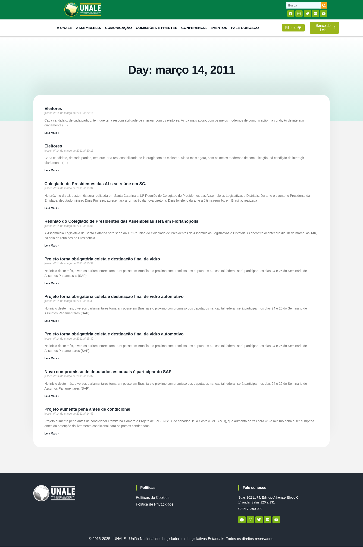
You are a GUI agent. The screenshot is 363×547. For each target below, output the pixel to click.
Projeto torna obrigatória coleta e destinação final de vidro (102, 259)
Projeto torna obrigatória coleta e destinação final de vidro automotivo (114, 296)
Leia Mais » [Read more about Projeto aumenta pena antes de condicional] (51, 433)
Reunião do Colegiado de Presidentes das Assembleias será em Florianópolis (121, 221)
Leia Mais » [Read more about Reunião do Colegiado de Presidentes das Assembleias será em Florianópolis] (51, 245)
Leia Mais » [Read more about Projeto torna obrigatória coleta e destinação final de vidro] (51, 283)
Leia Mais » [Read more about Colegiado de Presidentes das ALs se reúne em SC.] (51, 208)
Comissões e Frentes (156, 28)
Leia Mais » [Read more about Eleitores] (51, 133)
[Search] (324, 5)
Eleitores (53, 108)
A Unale (64, 28)
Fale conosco (254, 488)
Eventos (219, 28)
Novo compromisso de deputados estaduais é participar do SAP (108, 372)
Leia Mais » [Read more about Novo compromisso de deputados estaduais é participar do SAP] (51, 396)
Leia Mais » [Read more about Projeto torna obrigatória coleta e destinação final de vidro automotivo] (51, 321)
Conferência (194, 28)
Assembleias (88, 28)
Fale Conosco (245, 28)
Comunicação (118, 28)
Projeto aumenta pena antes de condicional (87, 409)
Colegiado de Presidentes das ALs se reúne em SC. (95, 184)
